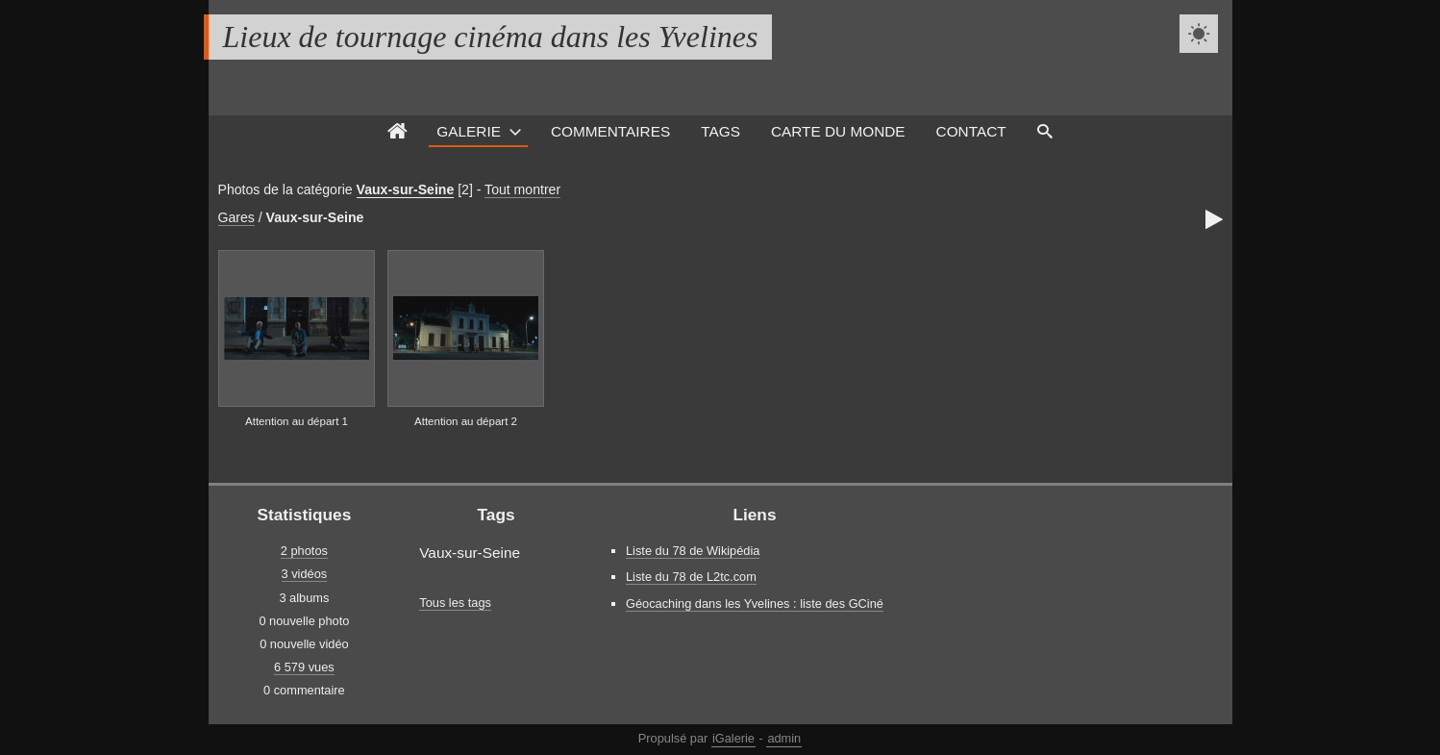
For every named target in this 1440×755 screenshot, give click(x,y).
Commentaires (610, 131)
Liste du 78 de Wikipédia (692, 550)
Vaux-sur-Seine (406, 189)
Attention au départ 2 (465, 421)
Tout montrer (522, 189)
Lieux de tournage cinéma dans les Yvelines (490, 36)
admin (784, 738)
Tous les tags (455, 602)
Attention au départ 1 (296, 421)
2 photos (304, 550)
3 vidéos (305, 573)
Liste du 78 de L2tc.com (691, 576)
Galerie (468, 131)
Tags (720, 131)
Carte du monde (838, 131)
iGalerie (733, 738)
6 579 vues (304, 667)
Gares (236, 217)
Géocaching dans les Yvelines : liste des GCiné (754, 603)
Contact (971, 131)
